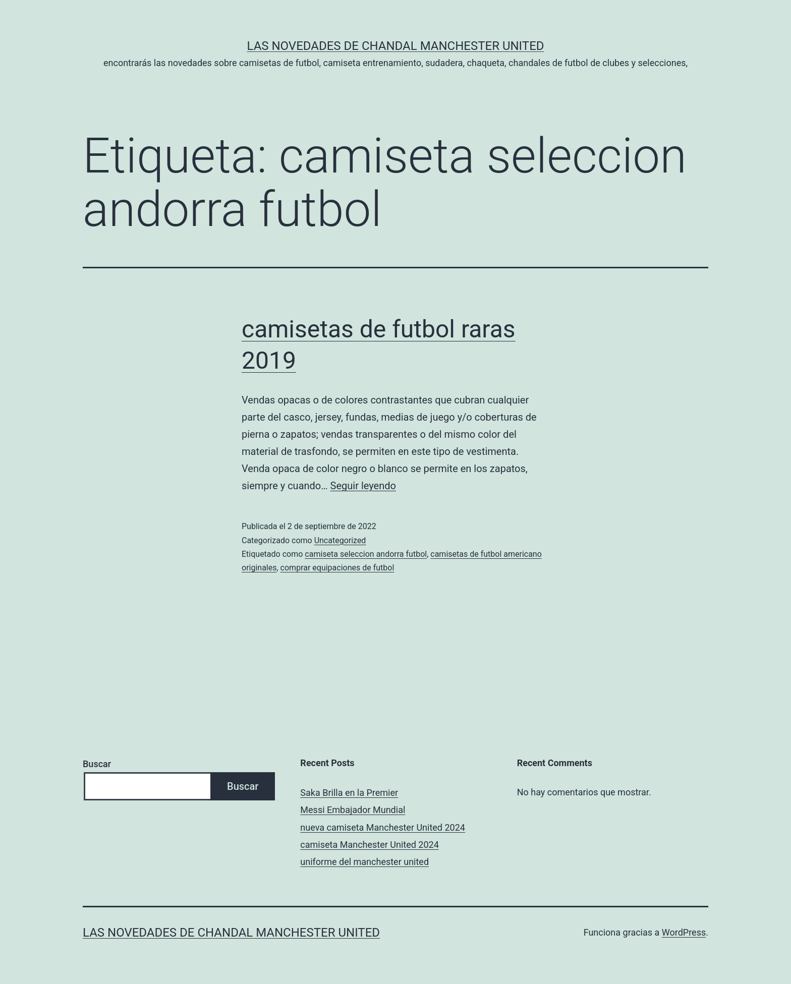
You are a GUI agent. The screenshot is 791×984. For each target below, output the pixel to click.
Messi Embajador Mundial (352, 809)
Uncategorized (340, 540)
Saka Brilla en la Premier (349, 792)
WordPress (684, 932)
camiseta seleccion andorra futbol (366, 554)
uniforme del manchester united (364, 861)
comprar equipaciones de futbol (337, 567)
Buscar (97, 764)
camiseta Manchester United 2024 (369, 844)
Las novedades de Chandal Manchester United (395, 46)
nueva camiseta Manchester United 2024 (382, 827)
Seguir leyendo (363, 486)
